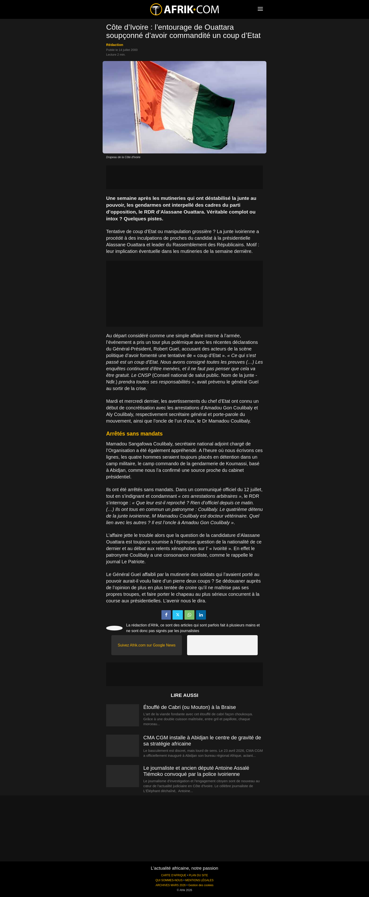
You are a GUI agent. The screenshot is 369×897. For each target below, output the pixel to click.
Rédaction (114, 45)
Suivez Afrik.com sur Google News (146, 645)
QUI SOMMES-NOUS (169, 880)
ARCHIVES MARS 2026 (171, 885)
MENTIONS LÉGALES (199, 880)
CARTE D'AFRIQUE (173, 875)
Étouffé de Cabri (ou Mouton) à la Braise (189, 707)
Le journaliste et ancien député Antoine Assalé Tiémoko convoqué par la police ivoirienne (196, 771)
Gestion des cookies (200, 885)
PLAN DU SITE (198, 875)
